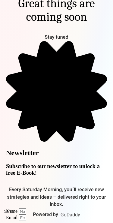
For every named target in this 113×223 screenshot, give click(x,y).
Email (12, 217)
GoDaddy (70, 215)
